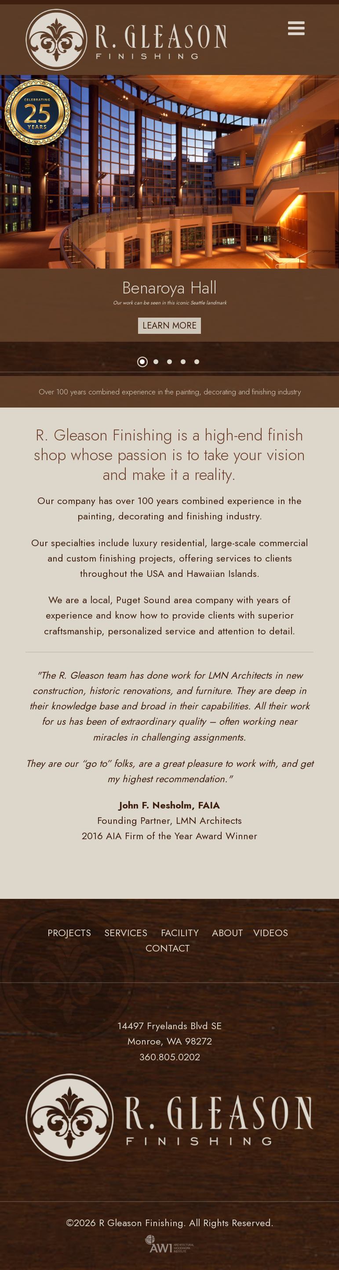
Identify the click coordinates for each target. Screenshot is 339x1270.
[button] (296, 28)
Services (125, 933)
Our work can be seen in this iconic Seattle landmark (169, 302)
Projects (69, 933)
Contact (168, 948)
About (227, 933)
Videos (270, 933)
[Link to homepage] (169, 39)
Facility (180, 933)
